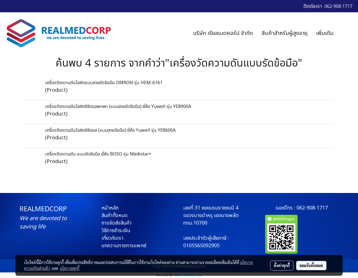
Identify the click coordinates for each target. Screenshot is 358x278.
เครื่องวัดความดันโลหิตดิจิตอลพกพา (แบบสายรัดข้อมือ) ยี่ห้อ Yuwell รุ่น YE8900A (118, 106)
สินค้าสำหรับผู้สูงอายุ (284, 33)
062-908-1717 (312, 208)
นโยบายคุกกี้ (69, 268)
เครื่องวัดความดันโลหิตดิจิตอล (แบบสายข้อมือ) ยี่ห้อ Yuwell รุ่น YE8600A (110, 130)
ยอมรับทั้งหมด (311, 265)
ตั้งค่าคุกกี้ (282, 265)
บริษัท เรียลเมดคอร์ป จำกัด (223, 33)
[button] (346, 33)
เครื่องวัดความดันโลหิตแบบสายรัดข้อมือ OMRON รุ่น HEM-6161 (103, 82)
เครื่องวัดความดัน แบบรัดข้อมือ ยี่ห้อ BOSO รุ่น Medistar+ (98, 154)
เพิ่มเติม (324, 33)
